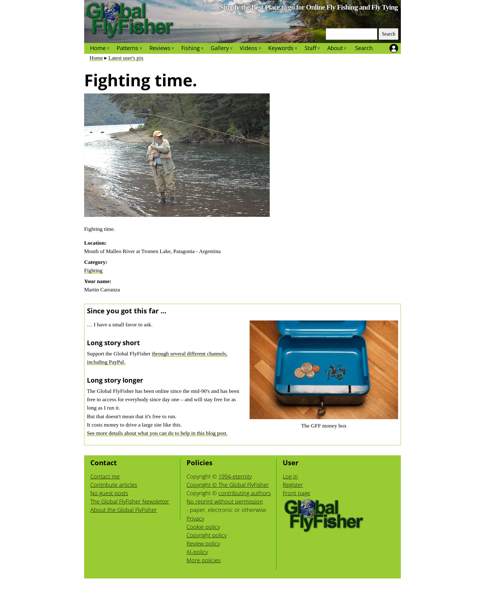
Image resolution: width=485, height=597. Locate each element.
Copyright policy (207, 535)
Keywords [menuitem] (283, 49)
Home (96, 58)
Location (94, 243)
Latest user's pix (126, 58)
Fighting (93, 270)
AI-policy (197, 552)
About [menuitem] (337, 49)
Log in (290, 476)
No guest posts (109, 493)
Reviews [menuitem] (162, 49)
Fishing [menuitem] (192, 49)
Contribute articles (113, 484)
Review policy (203, 543)
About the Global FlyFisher (123, 509)
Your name (96, 281)
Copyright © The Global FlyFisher (228, 484)
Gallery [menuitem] (222, 49)
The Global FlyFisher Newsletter (129, 501)
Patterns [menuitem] (130, 49)
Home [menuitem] (100, 49)
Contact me (105, 476)
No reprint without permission (225, 501)
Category (94, 262)
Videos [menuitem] (251, 49)
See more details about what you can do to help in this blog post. (157, 433)
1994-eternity (235, 476)
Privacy (195, 518)
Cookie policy (203, 526)
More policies (204, 560)
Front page (296, 493)
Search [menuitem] (364, 48)
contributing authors (244, 493)
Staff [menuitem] (312, 49)
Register (293, 484)
